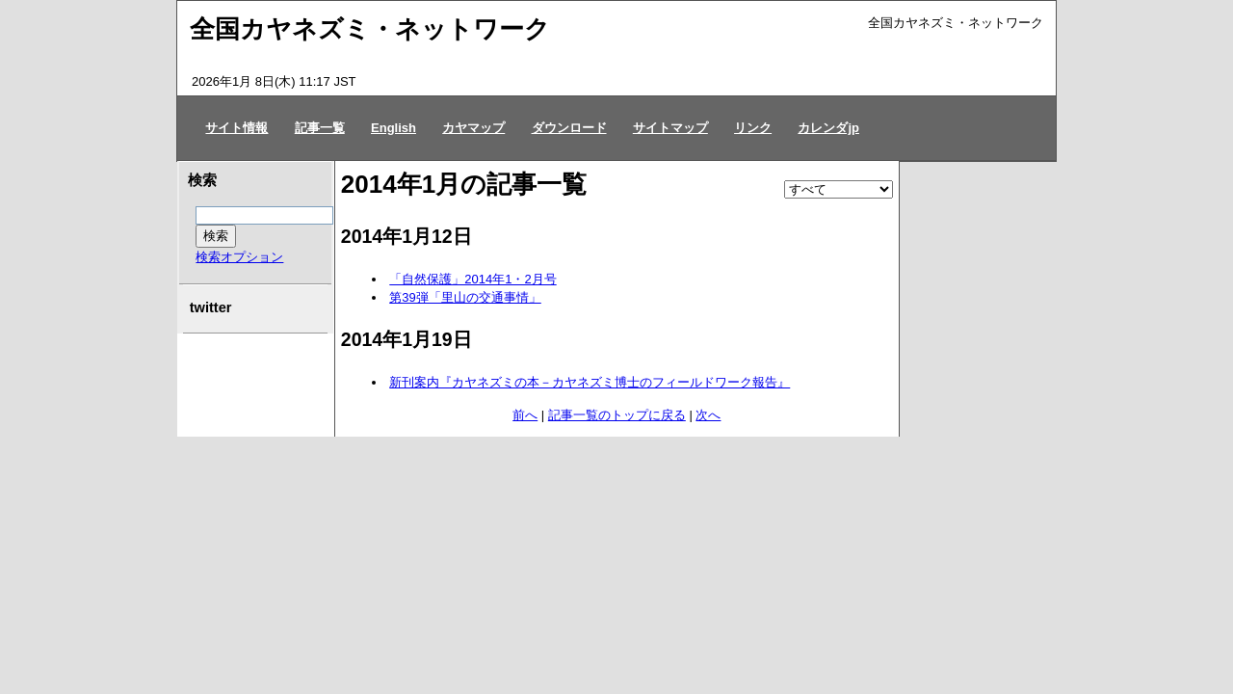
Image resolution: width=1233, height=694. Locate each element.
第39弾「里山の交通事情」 (464, 297)
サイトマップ (670, 127)
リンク (753, 127)
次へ (708, 415)
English (393, 127)
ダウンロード (569, 127)
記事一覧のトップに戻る (617, 415)
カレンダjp (828, 127)
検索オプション (239, 257)
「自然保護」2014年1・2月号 (472, 279)
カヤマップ (473, 127)
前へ (525, 415)
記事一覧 (320, 127)
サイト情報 (236, 127)
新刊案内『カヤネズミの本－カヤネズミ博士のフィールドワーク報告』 (589, 382)
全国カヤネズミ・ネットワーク (370, 28)
